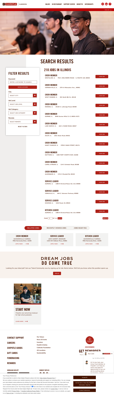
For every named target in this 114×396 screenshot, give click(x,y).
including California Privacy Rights (30, 391)
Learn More (88, 363)
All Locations (41, 350)
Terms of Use (9, 393)
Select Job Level (16, 104)
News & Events (42, 340)
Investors (40, 342)
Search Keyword (23, 87)
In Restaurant (57, 4)
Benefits (80, 4)
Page (46, 218)
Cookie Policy (54, 388)
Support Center (69, 4)
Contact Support (15, 337)
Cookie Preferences (84, 390)
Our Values (40, 337)
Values (47, 4)
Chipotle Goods (14, 347)
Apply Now (19, 243)
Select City (14, 95)
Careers (23, 4)
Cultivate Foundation (43, 348)
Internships (89, 4)
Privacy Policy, (16, 391)
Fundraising (13, 358)
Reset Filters (22, 126)
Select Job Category (17, 113)
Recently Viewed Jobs (56, 228)
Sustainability (41, 353)
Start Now (23, 309)
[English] (108, 10)
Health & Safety (42, 345)
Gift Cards (12, 352)
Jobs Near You (80, 228)
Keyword (11, 79)
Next (104, 218)
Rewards (11, 363)
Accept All (84, 377)
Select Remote (15, 122)
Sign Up (58, 273)
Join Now (89, 359)
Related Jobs (33, 228)
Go (59, 218)
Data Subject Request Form (47, 378)
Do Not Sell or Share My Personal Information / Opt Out (85, 384)
